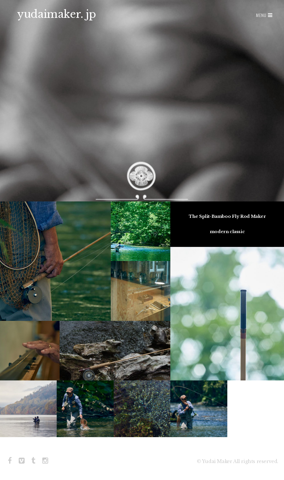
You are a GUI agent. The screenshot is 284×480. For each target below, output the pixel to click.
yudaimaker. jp (56, 14)
